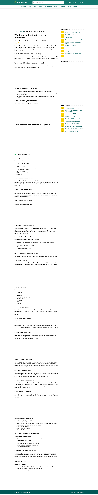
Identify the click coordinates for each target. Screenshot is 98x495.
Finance (40, 6)
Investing (75, 6)
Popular (75, 2)
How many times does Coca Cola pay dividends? (73, 43)
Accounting (23, 6)
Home (16, 31)
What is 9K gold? (68, 37)
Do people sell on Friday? (70, 56)
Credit (34, 6)
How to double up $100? (70, 116)
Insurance (69, 6)
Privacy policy (80, 492)
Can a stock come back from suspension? (73, 126)
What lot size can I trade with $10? (72, 123)
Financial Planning (48, 6)
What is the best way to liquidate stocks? (73, 53)
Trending (69, 2)
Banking (30, 6)
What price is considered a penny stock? (73, 39)
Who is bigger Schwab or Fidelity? (72, 108)
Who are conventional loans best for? (73, 121)
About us (73, 492)
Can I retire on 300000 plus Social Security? (74, 118)
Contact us (81, 2)
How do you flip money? (70, 51)
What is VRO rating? (69, 34)
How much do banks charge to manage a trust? (73, 48)
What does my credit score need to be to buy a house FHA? (73, 111)
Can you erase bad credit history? (72, 131)
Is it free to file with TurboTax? (71, 113)
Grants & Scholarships (59, 6)
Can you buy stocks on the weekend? (73, 32)
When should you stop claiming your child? (74, 128)
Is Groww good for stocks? (70, 45)
